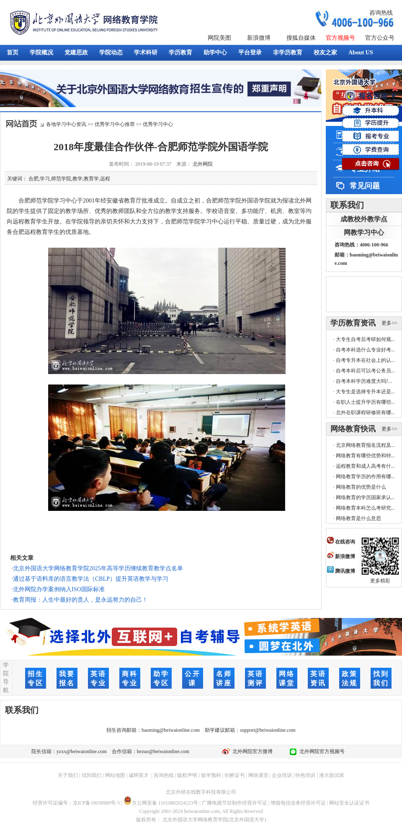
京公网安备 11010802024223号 (161, 803)
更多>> (389, 323)
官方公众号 (379, 38)
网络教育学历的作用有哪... (365, 476)
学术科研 (145, 52)
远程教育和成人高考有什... (365, 466)
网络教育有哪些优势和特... (365, 456)
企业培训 (282, 775)
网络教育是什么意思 (358, 518)
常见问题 (365, 186)
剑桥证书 (234, 775)
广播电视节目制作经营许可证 (234, 803)
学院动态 (111, 52)
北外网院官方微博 (251, 751)
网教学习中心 (364, 232)
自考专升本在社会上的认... (365, 360)
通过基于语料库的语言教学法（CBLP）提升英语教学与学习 (90, 579)
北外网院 (203, 164)
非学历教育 (287, 52)
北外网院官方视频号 (321, 751)
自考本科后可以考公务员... (365, 371)
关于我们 (68, 775)
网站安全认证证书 (349, 803)
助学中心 (215, 52)
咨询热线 (381, 13)
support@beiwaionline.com (268, 730)
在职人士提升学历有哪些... (365, 402)
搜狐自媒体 (301, 38)
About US (360, 52)
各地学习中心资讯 (66, 124)
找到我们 (92, 775)
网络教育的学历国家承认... (365, 497)
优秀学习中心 (158, 124)
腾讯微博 (341, 571)
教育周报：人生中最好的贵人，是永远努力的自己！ (80, 600)
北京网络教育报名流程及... (365, 445)
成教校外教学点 (363, 219)
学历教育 (180, 52)
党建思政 (76, 52)
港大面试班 (331, 775)
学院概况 (41, 52)
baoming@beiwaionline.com (171, 730)
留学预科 (211, 775)
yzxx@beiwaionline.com (82, 751)
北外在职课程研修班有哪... (365, 412)
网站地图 (115, 775)
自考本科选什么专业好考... (365, 350)
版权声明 (187, 775)
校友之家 (325, 52)
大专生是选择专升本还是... (365, 392)
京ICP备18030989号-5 (96, 803)
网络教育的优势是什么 (361, 487)
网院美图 (219, 38)
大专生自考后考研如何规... (365, 339)
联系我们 (347, 205)
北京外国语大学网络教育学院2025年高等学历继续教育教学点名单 (98, 568)
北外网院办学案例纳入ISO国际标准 (59, 589)
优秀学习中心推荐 (115, 124)
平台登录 (250, 52)
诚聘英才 (139, 775)
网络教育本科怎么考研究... (365, 508)
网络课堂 (258, 775)
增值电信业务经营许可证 (298, 803)
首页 (12, 52)
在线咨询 (341, 542)
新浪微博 (259, 38)
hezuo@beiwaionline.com (163, 751)
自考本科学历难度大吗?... (364, 381)
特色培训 (305, 775)
